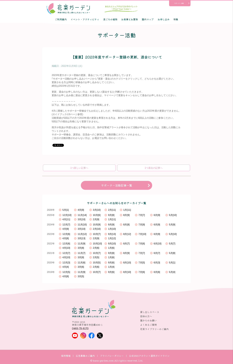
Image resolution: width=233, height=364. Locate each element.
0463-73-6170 (80, 328)
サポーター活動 (179, 3)
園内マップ (148, 19)
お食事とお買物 (129, 19)
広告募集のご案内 (85, 355)
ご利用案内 (61, 19)
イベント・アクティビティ (85, 19)
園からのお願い (148, 320)
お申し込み (164, 19)
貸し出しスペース (149, 312)
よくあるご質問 (148, 324)
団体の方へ (146, 316)
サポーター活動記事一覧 (116, 185)
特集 (175, 19)
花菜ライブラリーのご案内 (154, 329)
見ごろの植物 (110, 19)
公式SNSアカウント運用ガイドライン (149, 355)
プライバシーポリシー (112, 355)
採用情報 (66, 355)
